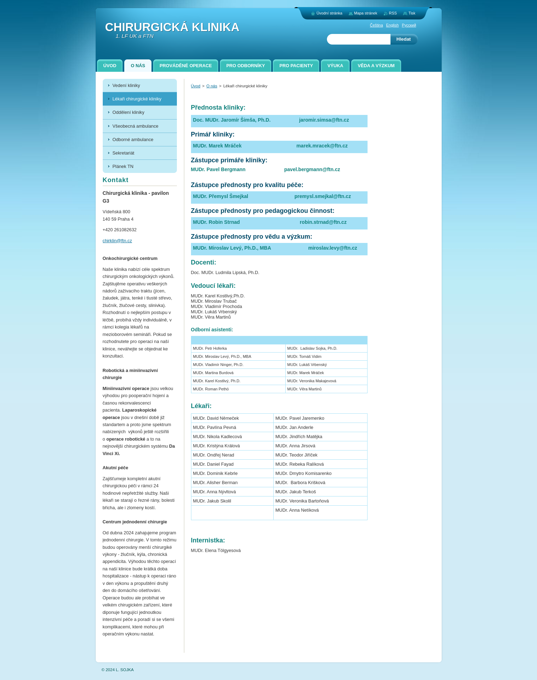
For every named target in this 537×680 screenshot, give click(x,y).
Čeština (376, 25)
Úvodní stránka (329, 13)
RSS (393, 13)
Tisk (412, 13)
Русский (409, 25)
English (392, 25)
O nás (212, 86)
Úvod (196, 86)
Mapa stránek (365, 13)
